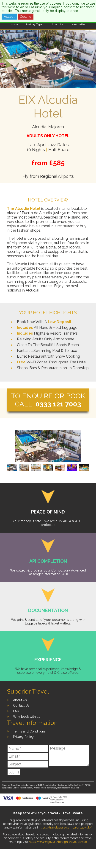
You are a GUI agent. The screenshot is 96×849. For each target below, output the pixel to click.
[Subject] (28, 764)
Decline (25, 16)
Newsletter (78, 24)
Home (14, 24)
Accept (9, 16)
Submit (14, 772)
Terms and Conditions (29, 731)
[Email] (28, 756)
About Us (57, 24)
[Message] (69, 755)
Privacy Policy (23, 737)
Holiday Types (35, 24)
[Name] (28, 748)
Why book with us (26, 716)
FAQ (16, 711)
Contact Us (21, 705)
